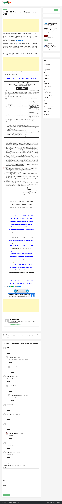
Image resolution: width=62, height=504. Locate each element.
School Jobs (46, 109)
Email (4, 485)
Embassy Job (46, 78)
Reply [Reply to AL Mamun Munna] (10, 438)
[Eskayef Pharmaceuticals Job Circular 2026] (46, 23)
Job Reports (46, 91)
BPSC (45, 72)
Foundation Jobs (47, 80)
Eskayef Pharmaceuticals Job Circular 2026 (52, 24)
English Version (53, 2)
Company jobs (28, 3)
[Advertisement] (21, 25)
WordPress (52, 502)
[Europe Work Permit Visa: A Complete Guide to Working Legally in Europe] (46, 45)
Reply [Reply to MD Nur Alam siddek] (13, 400)
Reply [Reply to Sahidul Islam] (8, 457)
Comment (5, 467)
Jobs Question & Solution (48, 95)
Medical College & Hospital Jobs (49, 98)
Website (5, 489)
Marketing (46, 97)
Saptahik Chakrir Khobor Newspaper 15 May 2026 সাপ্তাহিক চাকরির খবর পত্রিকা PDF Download (53, 30)
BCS (45, 70)
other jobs (46, 105)
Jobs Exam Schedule (47, 92)
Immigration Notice (47, 86)
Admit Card (46, 66)
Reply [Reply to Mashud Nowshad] (13, 372)
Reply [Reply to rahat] (8, 429)
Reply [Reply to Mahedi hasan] (8, 381)
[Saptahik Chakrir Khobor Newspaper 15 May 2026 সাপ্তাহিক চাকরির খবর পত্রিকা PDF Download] (46, 28)
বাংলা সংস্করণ (47, 2)
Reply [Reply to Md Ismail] (8, 353)
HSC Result (46, 84)
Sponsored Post (46, 111)
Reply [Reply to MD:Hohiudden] (8, 419)
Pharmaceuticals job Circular (49, 106)
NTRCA (45, 103)
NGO (45, 100)
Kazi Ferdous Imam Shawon (14, 319)
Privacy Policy (6, 502)
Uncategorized (46, 114)
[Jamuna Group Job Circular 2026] (46, 35)
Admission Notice (47, 64)
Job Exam (42, 3)
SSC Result (46, 112)
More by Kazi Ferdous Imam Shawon (15, 324)
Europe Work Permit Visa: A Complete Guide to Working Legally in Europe (53, 46)
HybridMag (58, 502)
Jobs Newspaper (47, 94)
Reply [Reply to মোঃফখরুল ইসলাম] (8, 410)
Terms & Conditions (13, 502)
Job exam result (47, 89)
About (3, 502)
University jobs (46, 116)
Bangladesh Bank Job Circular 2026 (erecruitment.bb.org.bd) (52, 40)
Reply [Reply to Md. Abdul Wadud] (10, 362)
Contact (18, 502)
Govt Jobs (22, 2)
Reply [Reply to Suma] (8, 448)
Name (4, 480)
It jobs (45, 87)
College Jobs (46, 75)
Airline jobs (46, 67)
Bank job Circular (36, 2)
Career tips (46, 73)
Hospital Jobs (46, 83)
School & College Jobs (48, 108)
